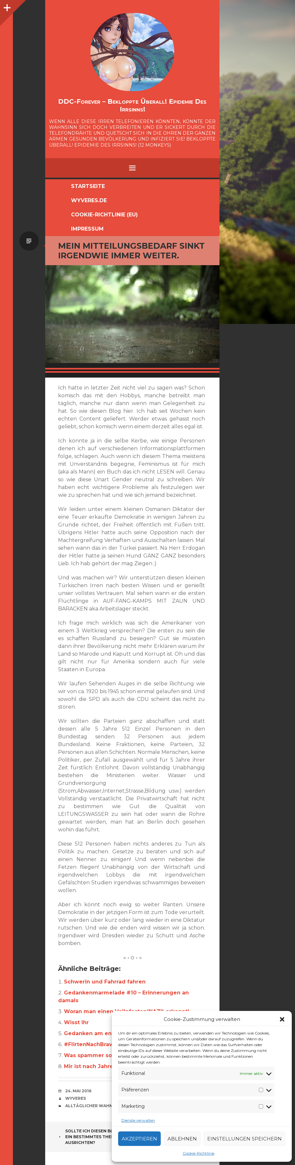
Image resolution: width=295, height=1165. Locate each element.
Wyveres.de (89, 200)
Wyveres (75, 1098)
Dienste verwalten (138, 1120)
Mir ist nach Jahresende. (98, 1066)
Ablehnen (182, 1139)
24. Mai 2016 (78, 1090)
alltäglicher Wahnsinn (94, 1105)
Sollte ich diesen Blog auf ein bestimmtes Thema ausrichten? (93, 1137)
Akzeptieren (139, 1139)
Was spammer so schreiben (102, 1055)
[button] (282, 1019)
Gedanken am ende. (92, 1033)
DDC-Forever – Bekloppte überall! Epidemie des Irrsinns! (132, 105)
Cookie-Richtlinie (198, 1153)
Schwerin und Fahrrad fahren (105, 982)
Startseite (88, 186)
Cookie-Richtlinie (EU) (104, 215)
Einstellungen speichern (244, 1139)
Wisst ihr (76, 1022)
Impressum (87, 229)
